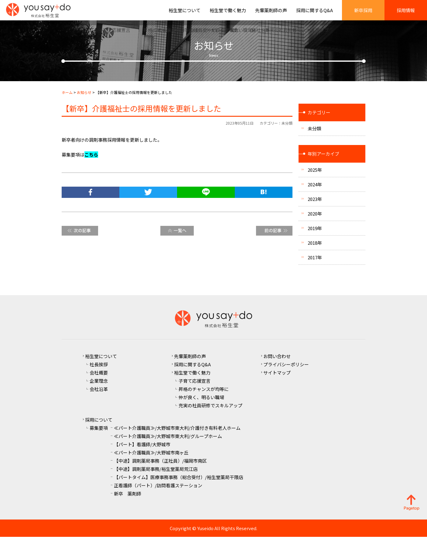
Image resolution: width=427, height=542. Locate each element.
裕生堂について (184, 13)
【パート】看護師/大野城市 (142, 449)
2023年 (315, 204)
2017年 (315, 262)
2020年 (315, 219)
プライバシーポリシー (286, 369)
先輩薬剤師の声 (271, 13)
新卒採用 (363, 13)
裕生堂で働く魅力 (228, 13)
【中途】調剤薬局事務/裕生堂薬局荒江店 (156, 474)
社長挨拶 (99, 369)
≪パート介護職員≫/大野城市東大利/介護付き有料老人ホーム (177, 433)
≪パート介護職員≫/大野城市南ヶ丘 (151, 457)
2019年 (315, 233)
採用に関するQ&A (314, 13)
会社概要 (99, 378)
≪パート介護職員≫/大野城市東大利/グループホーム (168, 441)
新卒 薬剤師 (127, 498)
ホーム (67, 97)
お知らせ (84, 97)
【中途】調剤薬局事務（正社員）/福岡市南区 (160, 466)
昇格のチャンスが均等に (204, 394)
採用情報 (406, 13)
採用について (98, 425)
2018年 (315, 248)
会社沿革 (99, 394)
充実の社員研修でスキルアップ (210, 410)
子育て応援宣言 (194, 386)
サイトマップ (277, 378)
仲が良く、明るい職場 (201, 402)
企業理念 (99, 386)
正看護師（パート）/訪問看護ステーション (158, 490)
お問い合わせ (277, 361)
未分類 (287, 128)
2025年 (315, 175)
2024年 (315, 189)
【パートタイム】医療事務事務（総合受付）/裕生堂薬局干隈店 (178, 482)
